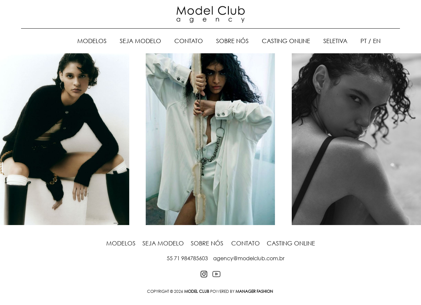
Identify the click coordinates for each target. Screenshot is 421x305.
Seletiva (335, 40)
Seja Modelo (140, 40)
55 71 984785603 (187, 258)
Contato (188, 40)
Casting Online (286, 40)
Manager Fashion (254, 291)
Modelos (92, 40)
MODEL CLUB (196, 291)
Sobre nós (232, 40)
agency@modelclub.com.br (249, 258)
